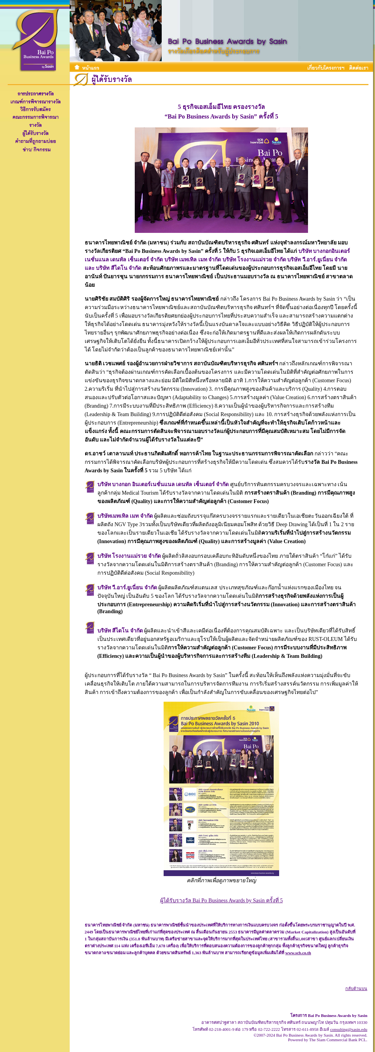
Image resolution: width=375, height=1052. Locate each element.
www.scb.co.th (298, 952)
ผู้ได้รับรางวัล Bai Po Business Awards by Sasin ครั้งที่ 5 (221, 900)
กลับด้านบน (356, 988)
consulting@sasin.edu (348, 1029)
